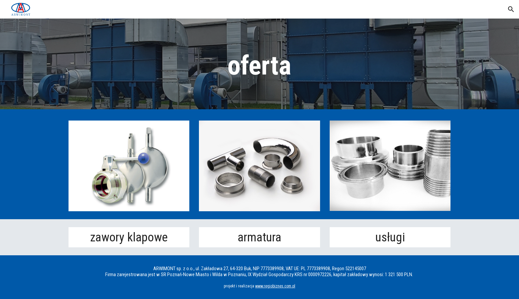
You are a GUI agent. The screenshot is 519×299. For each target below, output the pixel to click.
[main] (259, 65)
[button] (511, 9)
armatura (259, 237)
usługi (390, 237)
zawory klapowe (129, 237)
